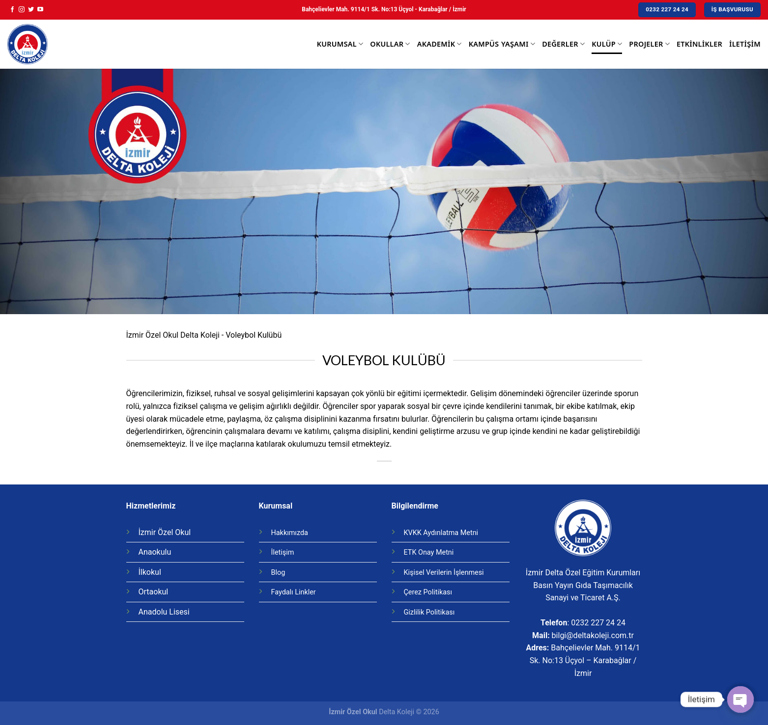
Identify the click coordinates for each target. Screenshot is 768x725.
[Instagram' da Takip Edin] (22, 9)
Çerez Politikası (428, 592)
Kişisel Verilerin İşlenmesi (444, 572)
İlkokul (150, 572)
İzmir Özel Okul (165, 532)
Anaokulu (155, 552)
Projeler (649, 44)
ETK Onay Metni (429, 552)
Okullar (390, 44)
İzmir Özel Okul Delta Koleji (173, 335)
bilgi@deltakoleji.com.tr (593, 635)
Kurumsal (340, 44)
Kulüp (607, 44)
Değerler (563, 44)
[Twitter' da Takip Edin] (31, 9)
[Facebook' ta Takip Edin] (12, 9)
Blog (278, 572)
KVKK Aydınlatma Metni (441, 533)
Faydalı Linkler (293, 592)
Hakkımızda (289, 533)
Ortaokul (154, 591)
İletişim (745, 44)
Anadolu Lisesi (164, 612)
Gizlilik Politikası (429, 612)
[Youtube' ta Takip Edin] (40, 9)
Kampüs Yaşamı (502, 44)
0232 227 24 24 (598, 622)
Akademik (439, 44)
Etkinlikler (699, 44)
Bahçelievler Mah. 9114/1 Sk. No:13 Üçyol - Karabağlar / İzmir (384, 9)
